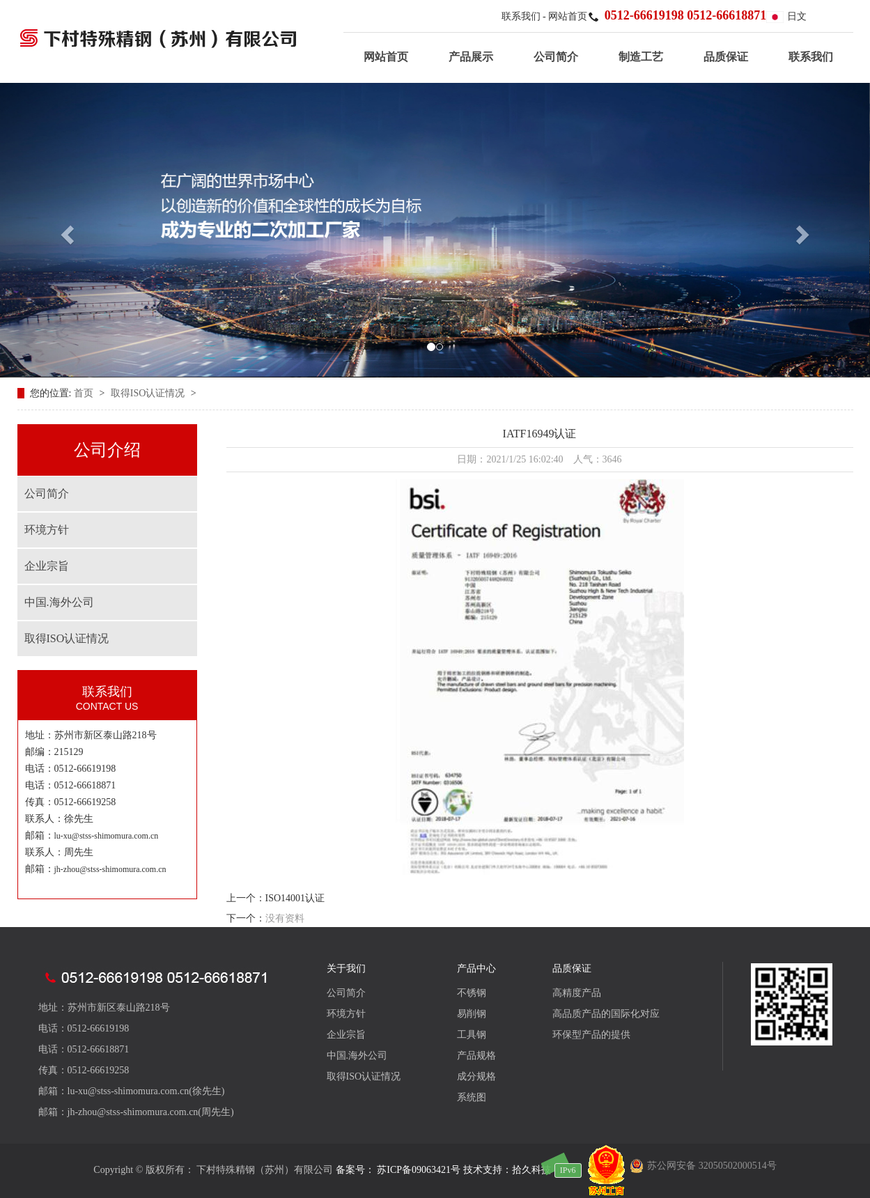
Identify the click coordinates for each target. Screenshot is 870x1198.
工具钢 (471, 1034)
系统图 (471, 1097)
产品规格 (476, 1055)
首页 (85, 393)
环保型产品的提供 (591, 1034)
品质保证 (726, 57)
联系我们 (522, 16)
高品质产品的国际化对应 (606, 1014)
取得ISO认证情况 (149, 393)
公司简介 (556, 57)
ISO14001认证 (295, 898)
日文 (786, 16)
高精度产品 (576, 993)
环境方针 (46, 530)
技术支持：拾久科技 (507, 1170)
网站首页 (567, 16)
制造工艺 (641, 57)
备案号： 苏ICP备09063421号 (398, 1170)
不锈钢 (471, 993)
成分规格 (476, 1076)
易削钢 (471, 1014)
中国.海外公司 (59, 602)
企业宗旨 (46, 566)
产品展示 (471, 57)
